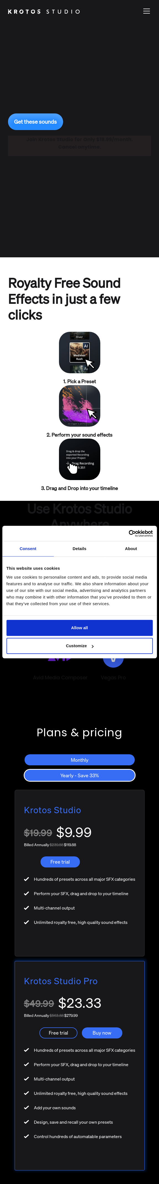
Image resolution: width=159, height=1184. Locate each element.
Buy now (102, 1032)
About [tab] (131, 548)
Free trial (60, 861)
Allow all (79, 627)
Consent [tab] (28, 548)
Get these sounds (35, 121)
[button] (145, 11)
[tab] (80, 759)
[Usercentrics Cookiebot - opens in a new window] (128, 533)
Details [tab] (80, 548)
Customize (79, 645)
